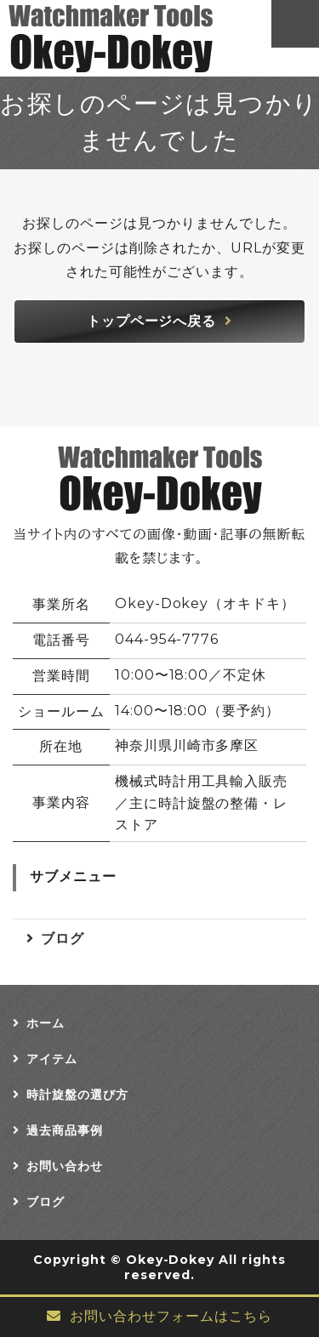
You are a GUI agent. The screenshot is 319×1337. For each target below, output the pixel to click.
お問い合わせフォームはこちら (170, 1316)
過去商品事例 (64, 1130)
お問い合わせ (64, 1166)
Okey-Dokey (170, 1259)
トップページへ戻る (152, 321)
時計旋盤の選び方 (77, 1094)
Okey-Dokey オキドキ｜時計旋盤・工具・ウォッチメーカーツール (117, 38)
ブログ (62, 938)
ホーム (45, 1023)
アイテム (51, 1059)
